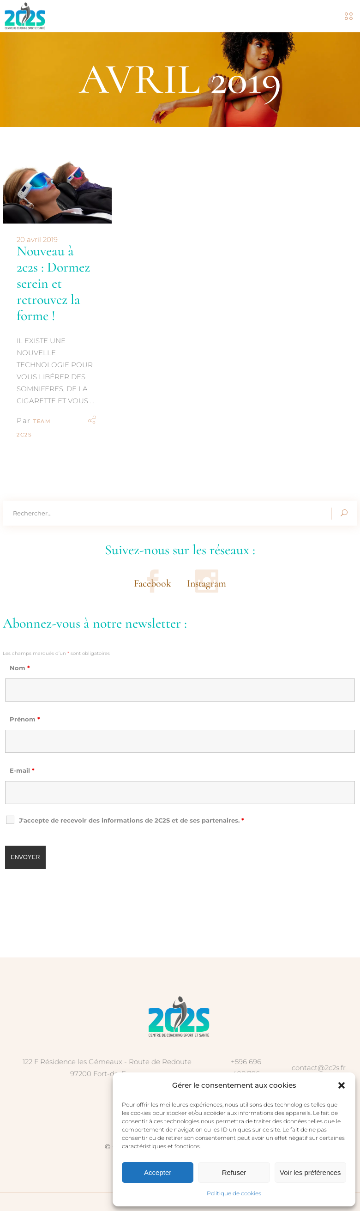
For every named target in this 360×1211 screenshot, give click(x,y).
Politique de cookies (234, 1193)
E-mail (22, 770)
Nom (20, 668)
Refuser (234, 1172)
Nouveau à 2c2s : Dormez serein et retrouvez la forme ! (53, 283)
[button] (341, 1085)
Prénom (25, 719)
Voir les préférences (310, 1172)
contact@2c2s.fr (319, 1067)
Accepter (157, 1172)
